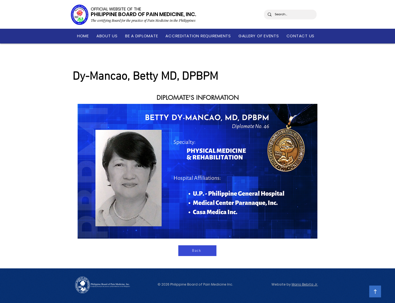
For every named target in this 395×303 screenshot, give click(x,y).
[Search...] (290, 14)
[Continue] (375, 291)
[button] (107, 36)
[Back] (197, 250)
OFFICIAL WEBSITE (108, 9)
